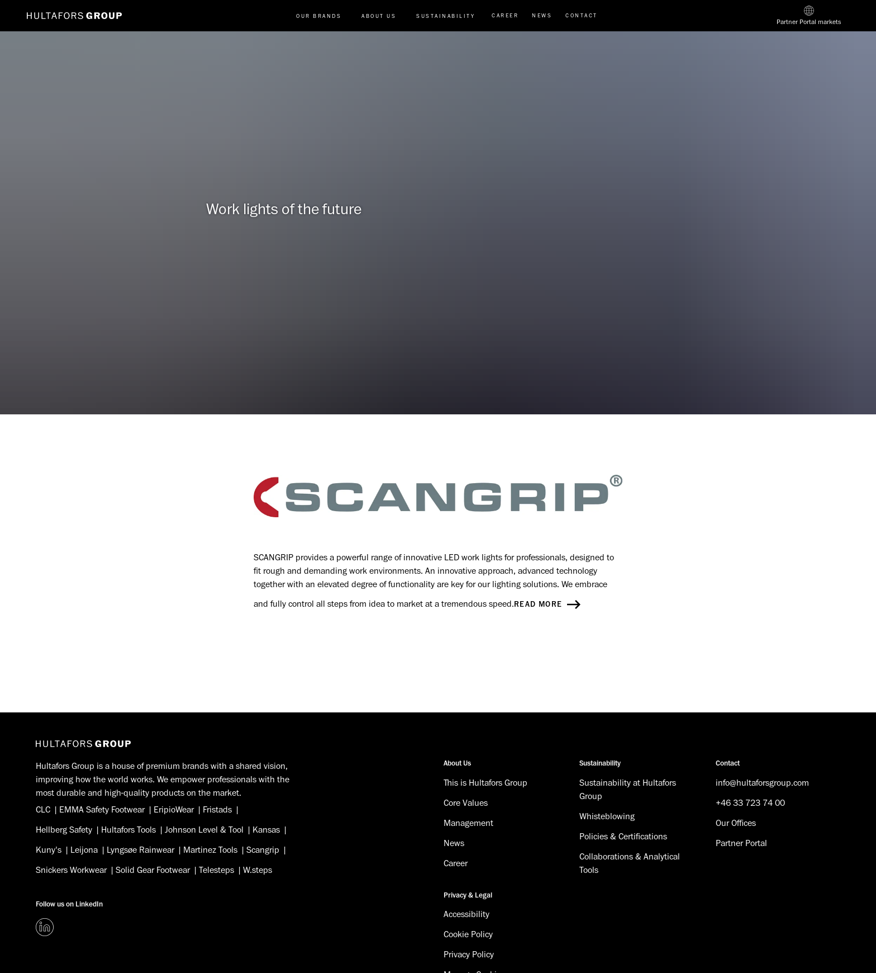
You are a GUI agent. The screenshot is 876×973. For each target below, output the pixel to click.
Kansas (266, 829)
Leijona (84, 850)
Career (505, 15)
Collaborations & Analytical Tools (629, 863)
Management (468, 823)
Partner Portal (741, 843)
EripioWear (174, 809)
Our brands (318, 16)
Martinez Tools (210, 850)
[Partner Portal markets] (809, 15)
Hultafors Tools (128, 829)
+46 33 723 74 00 (750, 803)
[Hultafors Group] (83, 743)
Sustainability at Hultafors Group (627, 789)
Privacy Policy (469, 954)
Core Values (466, 803)
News (542, 15)
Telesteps (216, 870)
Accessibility (466, 914)
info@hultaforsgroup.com (762, 782)
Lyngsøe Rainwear (140, 850)
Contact (581, 15)
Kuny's (48, 850)
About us (378, 16)
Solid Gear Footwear (153, 870)
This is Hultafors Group (485, 782)
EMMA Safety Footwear (102, 809)
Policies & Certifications (623, 836)
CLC (43, 809)
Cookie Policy (468, 934)
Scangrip (262, 850)
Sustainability (445, 16)
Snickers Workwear (71, 870)
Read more (547, 604)
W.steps (257, 870)
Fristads (217, 809)
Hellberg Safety (64, 829)
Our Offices (736, 823)
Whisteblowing (607, 816)
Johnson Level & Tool (204, 829)
